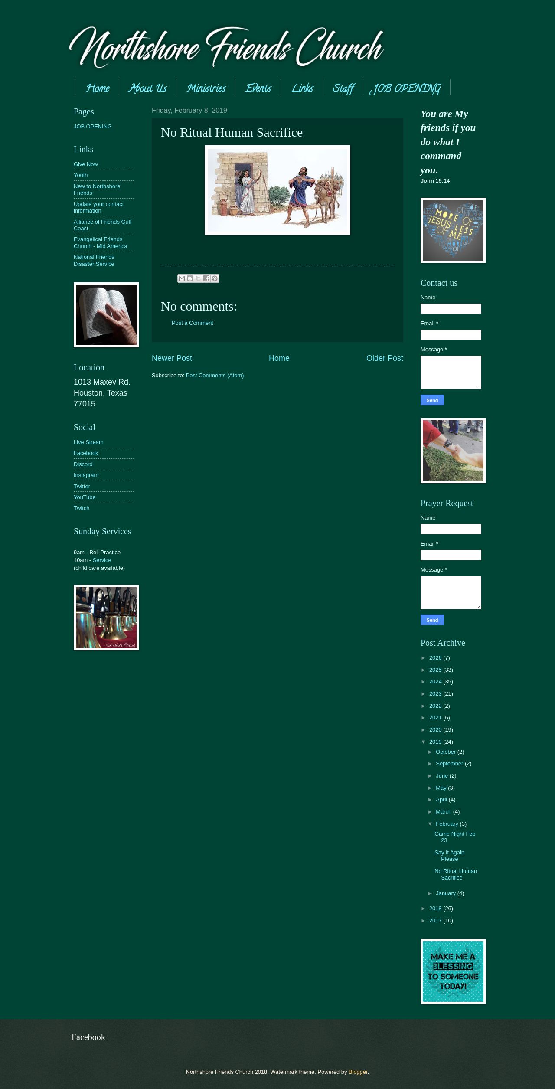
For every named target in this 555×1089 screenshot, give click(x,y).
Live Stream (89, 442)
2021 (436, 717)
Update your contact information (99, 207)
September (450, 763)
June (443, 775)
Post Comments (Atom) (215, 375)
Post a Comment (192, 323)
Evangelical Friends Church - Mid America (100, 242)
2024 (436, 681)
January (446, 893)
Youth (81, 175)
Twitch (82, 508)
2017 (436, 920)
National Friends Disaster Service (94, 260)
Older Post (384, 358)
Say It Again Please (449, 855)
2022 (436, 706)
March (444, 811)
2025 (436, 670)
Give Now (86, 164)
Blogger (358, 1072)
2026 (436, 657)
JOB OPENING (406, 90)
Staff (343, 90)
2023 (436, 693)
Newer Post (172, 358)
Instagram (86, 475)
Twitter (82, 486)
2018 (436, 908)
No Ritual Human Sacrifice (455, 874)
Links (302, 90)
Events (258, 90)
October (446, 752)
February (448, 824)
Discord (83, 464)
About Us (147, 90)
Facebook (86, 453)
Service (102, 560)
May (442, 788)
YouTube (85, 497)
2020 (436, 729)
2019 (436, 742)
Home (97, 90)
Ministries (205, 90)
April (442, 799)
